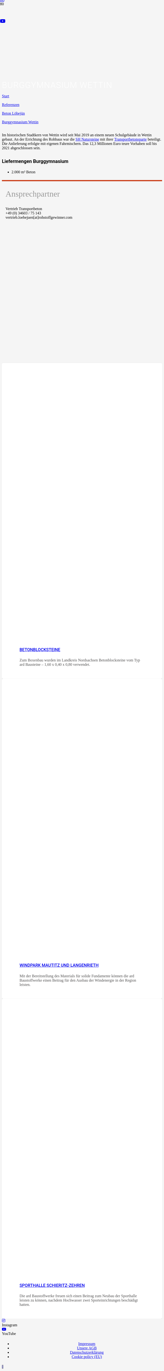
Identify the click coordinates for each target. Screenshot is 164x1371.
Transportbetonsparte (130, 139)
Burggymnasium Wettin (20, 122)
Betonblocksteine (39, 649)
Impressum (86, 1344)
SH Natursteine (87, 139)
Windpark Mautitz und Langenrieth (59, 965)
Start (5, 96)
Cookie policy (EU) (87, 1357)
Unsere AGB (87, 1348)
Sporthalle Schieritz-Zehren (52, 1285)
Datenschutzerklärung (87, 1352)
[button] (2, 1367)
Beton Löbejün (13, 113)
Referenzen (10, 105)
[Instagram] (3, 1321)
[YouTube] (3, 21)
